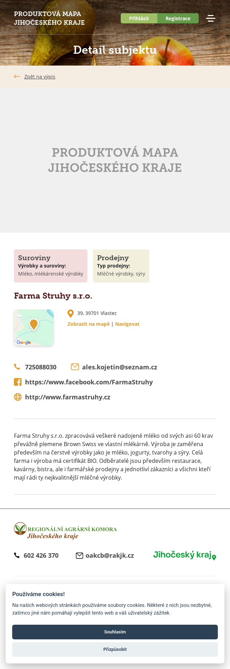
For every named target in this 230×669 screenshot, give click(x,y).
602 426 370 (41, 555)
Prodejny (113, 258)
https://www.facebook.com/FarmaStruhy (89, 382)
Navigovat (127, 324)
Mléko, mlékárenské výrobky (50, 273)
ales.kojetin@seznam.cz (119, 367)
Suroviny (34, 258)
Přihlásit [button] (139, 18)
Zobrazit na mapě (89, 324)
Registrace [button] (178, 18)
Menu (210, 18)
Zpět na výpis (39, 76)
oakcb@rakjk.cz (110, 555)
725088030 (40, 367)
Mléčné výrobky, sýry (121, 273)
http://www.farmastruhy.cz (67, 397)
